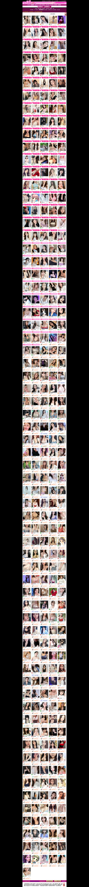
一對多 (65, 278)
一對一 (39, 189)
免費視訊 (29, 24)
